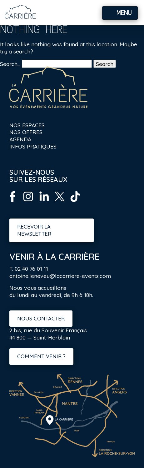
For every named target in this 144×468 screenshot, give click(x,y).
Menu (124, 13)
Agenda (20, 139)
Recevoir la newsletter (34, 230)
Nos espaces (27, 125)
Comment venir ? (41, 356)
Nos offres (25, 131)
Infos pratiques (33, 146)
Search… (10, 63)
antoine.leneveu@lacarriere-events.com (60, 275)
